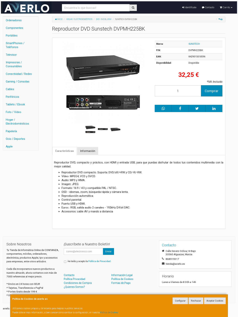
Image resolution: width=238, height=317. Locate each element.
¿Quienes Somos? (74, 286)
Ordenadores (14, 20)
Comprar (211, 91)
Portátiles (11, 35)
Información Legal (122, 275)
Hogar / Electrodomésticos (17, 121)
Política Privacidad (74, 279)
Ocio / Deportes (15, 139)
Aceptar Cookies (214, 301)
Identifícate (189, 7)
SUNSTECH (194, 44)
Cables (10, 89)
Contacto (208, 7)
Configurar (180, 301)
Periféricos (12, 96)
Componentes (14, 28)
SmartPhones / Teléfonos (15, 45)
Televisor (11, 54)
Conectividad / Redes (19, 74)
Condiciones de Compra (78, 282)
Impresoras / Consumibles (14, 64)
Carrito (226, 7)
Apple (9, 146)
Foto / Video (13, 112)
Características (64, 151)
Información (87, 151)
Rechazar (196, 301)
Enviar (108, 251)
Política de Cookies (109, 312)
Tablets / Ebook (15, 104)
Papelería (11, 131)
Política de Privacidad (99, 261)
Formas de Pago (121, 282)
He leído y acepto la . (89, 261)
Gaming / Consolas (17, 81)
